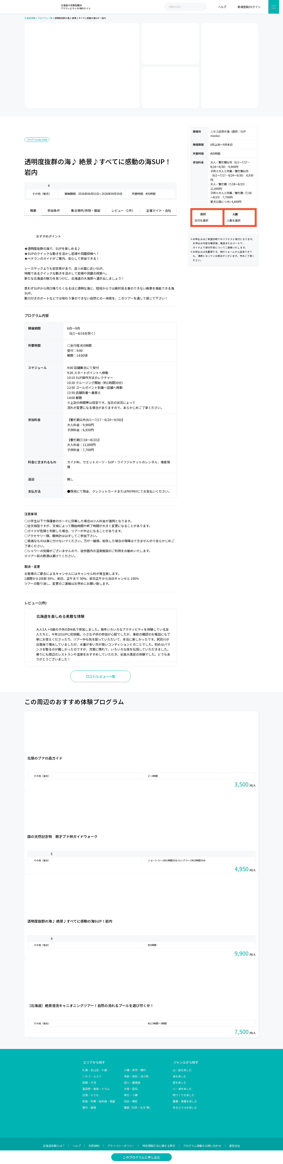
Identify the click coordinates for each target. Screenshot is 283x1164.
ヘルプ (77, 1146)
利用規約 (94, 1146)
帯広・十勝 (131, 1095)
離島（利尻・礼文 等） (138, 1107)
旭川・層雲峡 (132, 1082)
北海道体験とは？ (54, 1146)
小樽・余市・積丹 (135, 1070)
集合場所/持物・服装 (85, 210)
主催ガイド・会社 (158, 210)
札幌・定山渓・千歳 (94, 1070)
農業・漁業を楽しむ (185, 1101)
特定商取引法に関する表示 (158, 1146)
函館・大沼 (89, 1082)
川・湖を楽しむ (182, 1089)
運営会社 (234, 1146)
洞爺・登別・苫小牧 (136, 1076)
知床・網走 (131, 1101)
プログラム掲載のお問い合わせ (202, 1146)
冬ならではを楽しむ (185, 1107)
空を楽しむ (179, 1082)
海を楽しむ (179, 1076)
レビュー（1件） (123, 210)
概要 (33, 210)
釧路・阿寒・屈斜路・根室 (98, 1101)
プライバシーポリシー (121, 1146)
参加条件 (53, 210)
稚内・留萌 (89, 1107)
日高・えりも (90, 1095)
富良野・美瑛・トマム (96, 1089)
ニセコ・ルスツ (91, 1076)
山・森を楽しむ (182, 1070)
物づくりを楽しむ (184, 1095)
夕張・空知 (131, 1089)
